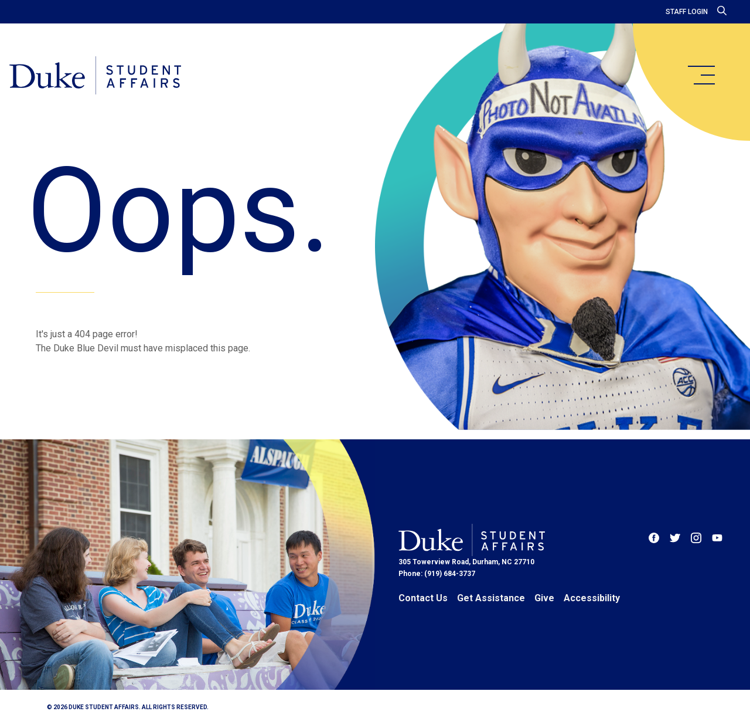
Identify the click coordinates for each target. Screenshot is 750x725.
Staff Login (687, 12)
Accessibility (592, 598)
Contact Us (423, 598)
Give (544, 598)
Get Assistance (491, 598)
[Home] (95, 76)
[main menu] (701, 75)
